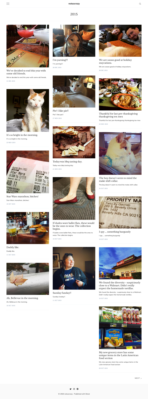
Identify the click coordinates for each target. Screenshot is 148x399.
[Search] (140, 4)
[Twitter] (70, 389)
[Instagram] (74, 389)
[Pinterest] (77, 389)
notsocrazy (74, 3)
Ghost (87, 394)
